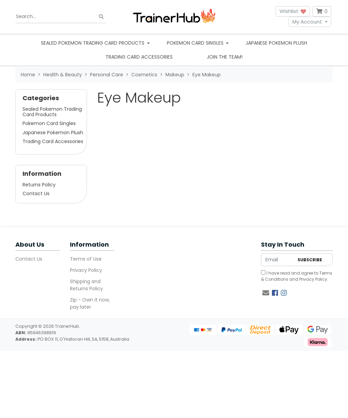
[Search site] (101, 16)
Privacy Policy (86, 270)
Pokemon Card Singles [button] (196, 43)
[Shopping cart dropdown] (322, 11)
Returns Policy (39, 184)
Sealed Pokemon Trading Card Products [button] (93, 43)
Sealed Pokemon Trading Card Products (52, 112)
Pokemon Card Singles (49, 123)
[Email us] (265, 293)
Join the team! (225, 56)
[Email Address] (277, 260)
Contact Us (36, 193)
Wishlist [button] (292, 11)
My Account (307, 21)
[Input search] (60, 16)
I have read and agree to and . (296, 276)
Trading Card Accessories (139, 56)
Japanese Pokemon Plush (276, 43)
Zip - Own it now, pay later (90, 303)
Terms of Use (86, 259)
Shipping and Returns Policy (86, 285)
